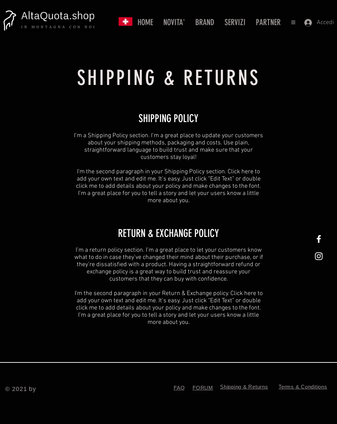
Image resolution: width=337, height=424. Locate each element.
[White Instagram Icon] (319, 256)
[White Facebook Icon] (319, 239)
